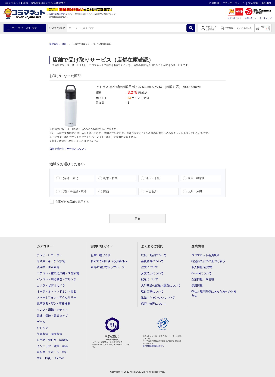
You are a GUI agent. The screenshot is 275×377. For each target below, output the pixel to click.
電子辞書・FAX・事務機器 (53, 303)
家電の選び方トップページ (107, 267)
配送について (149, 279)
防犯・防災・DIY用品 (50, 358)
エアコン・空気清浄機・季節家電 (58, 273)
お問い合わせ (250, 18)
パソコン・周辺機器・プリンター (58, 279)
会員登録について (152, 261)
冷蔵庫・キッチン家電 (51, 261)
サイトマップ (265, 18)
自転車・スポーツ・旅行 (52, 352)
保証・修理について (153, 303)
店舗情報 (214, 3)
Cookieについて (201, 273)
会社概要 (266, 3)
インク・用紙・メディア (52, 309)
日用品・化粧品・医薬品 (52, 339)
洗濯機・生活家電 (48, 267)
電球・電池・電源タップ (52, 315)
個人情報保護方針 (202, 267)
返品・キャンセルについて (158, 297)
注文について (149, 267)
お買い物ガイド (234, 18)
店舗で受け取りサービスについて (67, 148)
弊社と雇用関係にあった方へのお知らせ (213, 293)
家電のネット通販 (58, 44)
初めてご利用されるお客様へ (109, 261)
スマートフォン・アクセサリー (56, 297)
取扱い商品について (153, 255)
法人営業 (253, 3)
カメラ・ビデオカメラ (51, 285)
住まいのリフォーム (234, 3)
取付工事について (152, 291)
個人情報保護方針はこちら (153, 346)
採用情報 (197, 285)
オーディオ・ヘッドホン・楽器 (56, 291)
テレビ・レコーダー (49, 255)
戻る (137, 218)
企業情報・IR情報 (202, 279)
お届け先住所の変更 (56, 14)
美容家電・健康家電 (49, 333)
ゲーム (41, 321)
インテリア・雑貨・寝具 (52, 346)
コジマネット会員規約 (205, 255)
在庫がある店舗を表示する (69, 201)
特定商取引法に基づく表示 (208, 261)
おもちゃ (42, 327)
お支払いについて (152, 273)
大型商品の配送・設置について (160, 285)
